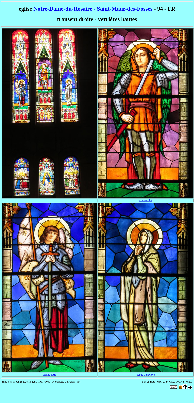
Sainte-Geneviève (146, 374)
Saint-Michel (145, 200)
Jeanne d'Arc (49, 374)
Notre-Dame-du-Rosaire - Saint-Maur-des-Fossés (92, 9)
